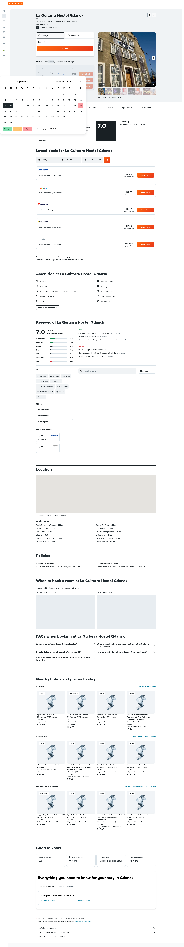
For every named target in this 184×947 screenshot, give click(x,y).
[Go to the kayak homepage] (15, 3)
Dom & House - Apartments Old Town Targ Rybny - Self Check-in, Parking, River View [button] (79, 767)
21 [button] (82, 74)
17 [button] (60, 74)
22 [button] (88, 74)
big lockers (60, 392)
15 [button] (88, 68)
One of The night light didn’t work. (95, 350)
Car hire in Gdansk (48, 901)
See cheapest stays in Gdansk (144, 736)
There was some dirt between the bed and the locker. (102, 353)
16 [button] (54, 74)
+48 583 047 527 (43, 24)
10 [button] (60, 68)
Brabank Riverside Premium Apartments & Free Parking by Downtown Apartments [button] (138, 717)
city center (41, 397)
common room (56, 381)
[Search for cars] (4, 20)
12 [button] (71, 68)
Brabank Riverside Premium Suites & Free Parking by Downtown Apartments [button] (111, 817)
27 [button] (77, 80)
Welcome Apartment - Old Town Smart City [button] (49, 766)
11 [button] (65, 68)
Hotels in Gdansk (84, 901)
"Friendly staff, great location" (94, 336)
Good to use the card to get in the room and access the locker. (105, 340)
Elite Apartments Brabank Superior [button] (140, 815)
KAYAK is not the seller (97, 928)
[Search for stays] (4, 15)
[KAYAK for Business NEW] (4, 37)
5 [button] (71, 63)
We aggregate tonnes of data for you (97, 932)
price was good (62, 386)
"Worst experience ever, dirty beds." (96, 356)
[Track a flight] (4, 32)
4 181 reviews (51, 28)
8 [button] (88, 63)
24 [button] (60, 80)
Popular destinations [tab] (66, 886)
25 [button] (66, 80)
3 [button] (60, 63)
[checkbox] (48, 437)
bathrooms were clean (45, 392)
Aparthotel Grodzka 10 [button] (45, 715)
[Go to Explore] (4, 27)
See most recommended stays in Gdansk (140, 786)
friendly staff (54, 376)
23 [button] (54, 80)
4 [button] (65, 63)
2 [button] (54, 63)
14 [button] (82, 68)
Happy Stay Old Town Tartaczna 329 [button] (51, 815)
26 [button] (71, 80)
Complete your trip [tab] (47, 886)
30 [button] (54, 85)
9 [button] (54, 68)
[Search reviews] (109, 371)
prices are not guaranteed (83, 921)
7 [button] (82, 63)
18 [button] (66, 74)
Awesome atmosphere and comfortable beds (99, 333)
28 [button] (82, 80)
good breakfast (42, 381)
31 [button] (60, 85)
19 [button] (71, 74)
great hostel (66, 376)
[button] (4, 3)
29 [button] (88, 80)
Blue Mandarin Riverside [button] (136, 765)
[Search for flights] (4, 10)
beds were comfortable (45, 386)
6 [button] (76, 63)
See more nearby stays (147, 686)
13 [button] (77, 68)
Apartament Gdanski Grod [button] (107, 715)
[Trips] (4, 44)
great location (42, 376)
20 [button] (77, 74)
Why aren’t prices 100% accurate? (97, 936)
